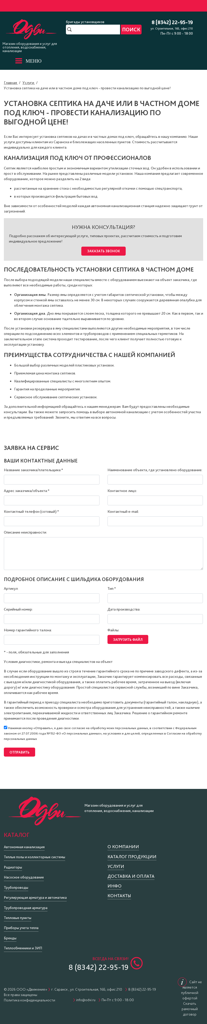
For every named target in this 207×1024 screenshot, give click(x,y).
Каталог (16, 831)
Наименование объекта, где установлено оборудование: (154, 469)
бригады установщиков (85, 22)
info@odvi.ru (85, 996)
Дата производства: (123, 608)
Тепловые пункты (17, 914)
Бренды (10, 934)
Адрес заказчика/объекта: (27, 489)
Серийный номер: (18, 608)
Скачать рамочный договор (190, 1005)
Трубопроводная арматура (25, 904)
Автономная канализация (24, 843)
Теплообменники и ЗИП (23, 944)
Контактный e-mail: (123, 510)
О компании (123, 843)
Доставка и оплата (130, 872)
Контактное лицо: (122, 489)
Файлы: (113, 629)
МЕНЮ (34, 61)
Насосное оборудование (24, 874)
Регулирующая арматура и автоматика (35, 894)
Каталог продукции (131, 853)
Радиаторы (13, 864)
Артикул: (11, 587)
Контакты (119, 892)
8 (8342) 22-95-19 (172, 22)
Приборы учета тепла (21, 924)
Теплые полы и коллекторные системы (34, 853)
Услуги (115, 863)
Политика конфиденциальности (29, 996)
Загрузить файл (127, 638)
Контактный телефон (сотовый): (31, 510)
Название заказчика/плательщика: (33, 469)
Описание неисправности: (25, 531)
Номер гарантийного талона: (28, 629)
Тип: (111, 587)
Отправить (19, 749)
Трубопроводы (16, 884)
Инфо (114, 882)
